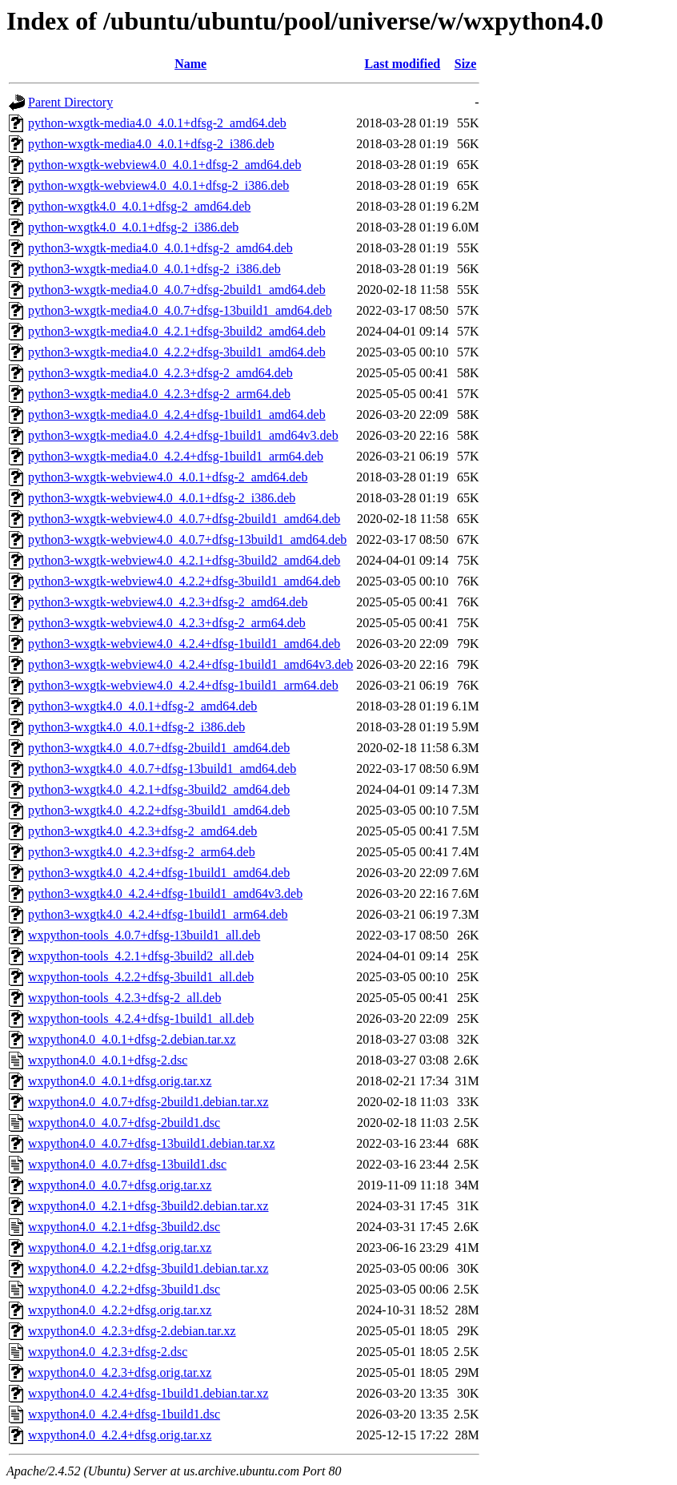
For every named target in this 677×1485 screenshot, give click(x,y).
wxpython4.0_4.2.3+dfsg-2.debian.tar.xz (132, 1331)
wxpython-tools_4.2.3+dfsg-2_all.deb (124, 997)
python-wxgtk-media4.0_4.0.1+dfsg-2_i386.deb (151, 144)
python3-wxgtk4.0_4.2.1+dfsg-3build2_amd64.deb (159, 789)
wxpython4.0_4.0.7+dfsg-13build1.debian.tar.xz (151, 1143)
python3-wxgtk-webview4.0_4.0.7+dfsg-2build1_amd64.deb (184, 518)
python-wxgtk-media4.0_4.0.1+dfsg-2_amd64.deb (157, 123)
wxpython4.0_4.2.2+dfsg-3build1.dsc (124, 1289)
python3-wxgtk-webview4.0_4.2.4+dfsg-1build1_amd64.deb (184, 643)
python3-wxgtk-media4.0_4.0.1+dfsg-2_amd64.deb (160, 248)
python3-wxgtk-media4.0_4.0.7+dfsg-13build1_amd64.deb (180, 310)
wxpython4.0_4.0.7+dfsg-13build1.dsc (127, 1164)
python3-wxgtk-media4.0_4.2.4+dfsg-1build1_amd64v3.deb (183, 435)
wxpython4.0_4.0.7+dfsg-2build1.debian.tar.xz (148, 1102)
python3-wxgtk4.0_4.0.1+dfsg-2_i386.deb (136, 727)
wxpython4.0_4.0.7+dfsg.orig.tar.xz (119, 1185)
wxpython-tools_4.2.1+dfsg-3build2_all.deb (141, 956)
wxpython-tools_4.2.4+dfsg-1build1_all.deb (141, 1018)
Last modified (403, 63)
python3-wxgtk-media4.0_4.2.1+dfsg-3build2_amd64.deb (177, 331)
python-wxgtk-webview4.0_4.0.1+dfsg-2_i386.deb (158, 185)
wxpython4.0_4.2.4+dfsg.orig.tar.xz (119, 1435)
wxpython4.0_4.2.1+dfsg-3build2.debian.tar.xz (148, 1206)
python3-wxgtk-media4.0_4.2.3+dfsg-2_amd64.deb (160, 373)
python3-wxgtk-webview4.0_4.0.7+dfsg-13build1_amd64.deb (187, 539)
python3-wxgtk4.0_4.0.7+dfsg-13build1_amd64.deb (162, 768)
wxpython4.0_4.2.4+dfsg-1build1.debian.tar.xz (148, 1393)
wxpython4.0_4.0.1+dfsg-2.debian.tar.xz (132, 1039)
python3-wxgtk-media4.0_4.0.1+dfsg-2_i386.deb (154, 269)
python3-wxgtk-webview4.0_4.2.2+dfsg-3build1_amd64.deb (184, 581)
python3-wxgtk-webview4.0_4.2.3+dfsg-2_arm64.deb (167, 623)
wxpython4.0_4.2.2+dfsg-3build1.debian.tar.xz (148, 1268)
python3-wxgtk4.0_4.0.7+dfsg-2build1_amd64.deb (159, 748)
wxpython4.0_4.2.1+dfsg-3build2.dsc (124, 1226)
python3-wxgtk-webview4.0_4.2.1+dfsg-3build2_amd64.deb (184, 560)
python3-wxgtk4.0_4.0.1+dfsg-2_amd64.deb (142, 706)
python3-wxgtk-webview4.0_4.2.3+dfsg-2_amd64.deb (167, 602)
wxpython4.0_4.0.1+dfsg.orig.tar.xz (119, 1081)
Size (466, 63)
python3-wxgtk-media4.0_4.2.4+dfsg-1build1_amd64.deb (177, 414)
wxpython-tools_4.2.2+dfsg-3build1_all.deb (141, 977)
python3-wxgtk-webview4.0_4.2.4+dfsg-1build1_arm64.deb (183, 685)
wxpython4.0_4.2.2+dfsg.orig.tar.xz (119, 1310)
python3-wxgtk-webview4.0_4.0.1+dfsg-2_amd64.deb (167, 477)
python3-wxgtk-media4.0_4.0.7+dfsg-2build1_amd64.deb (177, 289)
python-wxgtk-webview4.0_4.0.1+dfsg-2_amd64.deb (164, 164)
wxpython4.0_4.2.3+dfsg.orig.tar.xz (119, 1372)
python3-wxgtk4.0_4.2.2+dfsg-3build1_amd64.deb (159, 810)
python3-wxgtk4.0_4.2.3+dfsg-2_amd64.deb (142, 831)
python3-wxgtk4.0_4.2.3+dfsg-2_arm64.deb (141, 852)
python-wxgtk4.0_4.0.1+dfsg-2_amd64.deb (139, 206)
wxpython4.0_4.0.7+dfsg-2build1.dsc (124, 1122)
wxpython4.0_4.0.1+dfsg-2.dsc (107, 1060)
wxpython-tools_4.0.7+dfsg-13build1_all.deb (144, 935)
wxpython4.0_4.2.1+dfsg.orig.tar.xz (119, 1247)
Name (190, 63)
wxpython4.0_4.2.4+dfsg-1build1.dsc (124, 1414)
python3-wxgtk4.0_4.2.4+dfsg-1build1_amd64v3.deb (165, 893)
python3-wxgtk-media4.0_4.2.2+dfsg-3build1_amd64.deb (177, 352)
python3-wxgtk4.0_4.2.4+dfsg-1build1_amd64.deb (159, 872)
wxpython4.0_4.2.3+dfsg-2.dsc (107, 1351)
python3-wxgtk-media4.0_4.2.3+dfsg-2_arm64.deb (159, 393)
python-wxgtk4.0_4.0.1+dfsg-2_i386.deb (133, 227)
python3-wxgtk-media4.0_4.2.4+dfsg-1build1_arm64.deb (175, 456)
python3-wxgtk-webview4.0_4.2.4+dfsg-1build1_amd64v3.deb (190, 664)
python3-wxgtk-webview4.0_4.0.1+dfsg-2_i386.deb (161, 498)
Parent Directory (70, 102)
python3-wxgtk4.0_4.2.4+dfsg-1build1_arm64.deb (158, 914)
